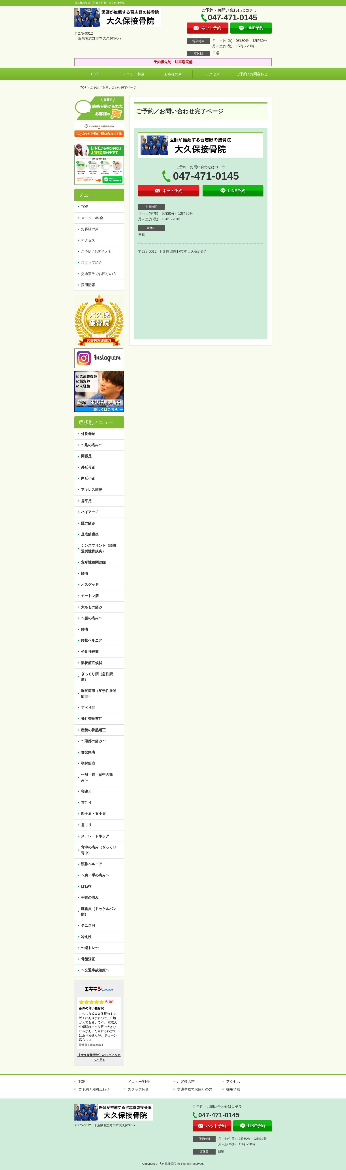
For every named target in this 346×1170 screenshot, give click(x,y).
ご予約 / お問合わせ (251, 74)
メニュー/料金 (133, 74)
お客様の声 (173, 74)
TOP (94, 74)
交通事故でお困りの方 (98, 274)
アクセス (212, 74)
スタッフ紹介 (91, 262)
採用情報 (88, 285)
